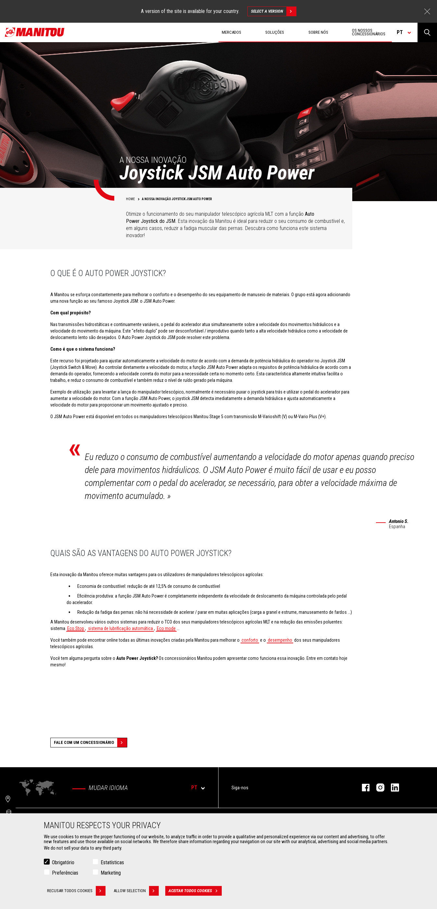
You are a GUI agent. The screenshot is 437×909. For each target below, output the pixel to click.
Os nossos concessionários (368, 32)
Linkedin (391, 787)
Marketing (111, 873)
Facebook (362, 787)
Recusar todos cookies (76, 891)
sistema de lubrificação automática (120, 628)
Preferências (65, 873)
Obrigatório (63, 862)
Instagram (377, 787)
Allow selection (136, 891)
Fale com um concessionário (90, 742)
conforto (250, 640)
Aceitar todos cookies (195, 891)
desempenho (280, 640)
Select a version (273, 11)
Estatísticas (112, 862)
